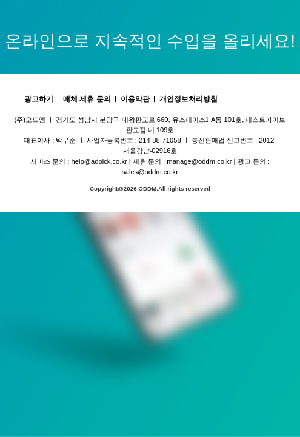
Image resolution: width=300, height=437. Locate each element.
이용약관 (135, 99)
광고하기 (38, 99)
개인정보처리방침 (188, 99)
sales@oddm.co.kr (150, 171)
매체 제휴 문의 (87, 99)
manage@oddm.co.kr (199, 161)
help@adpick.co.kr (99, 161)
